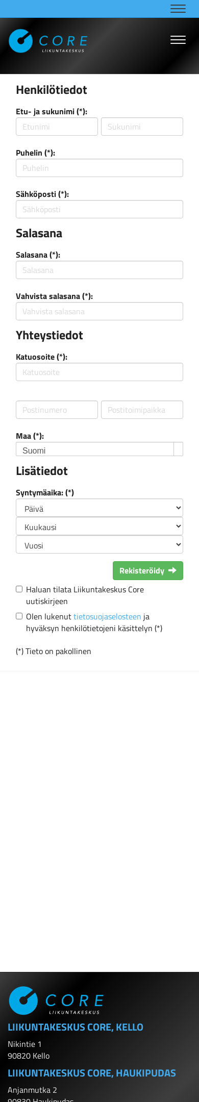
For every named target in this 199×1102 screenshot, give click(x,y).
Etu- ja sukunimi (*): (51, 111)
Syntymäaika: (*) (45, 492)
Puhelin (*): (35, 152)
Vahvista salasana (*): (54, 296)
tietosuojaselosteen (107, 616)
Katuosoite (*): (41, 356)
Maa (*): (30, 436)
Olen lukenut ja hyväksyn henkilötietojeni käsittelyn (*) (94, 622)
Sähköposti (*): (42, 194)
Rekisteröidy (148, 570)
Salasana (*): (38, 254)
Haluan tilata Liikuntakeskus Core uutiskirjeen (85, 595)
